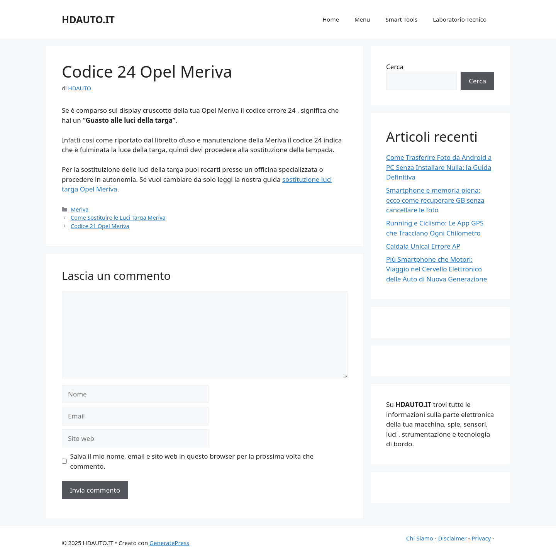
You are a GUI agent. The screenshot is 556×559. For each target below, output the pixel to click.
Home (330, 19)
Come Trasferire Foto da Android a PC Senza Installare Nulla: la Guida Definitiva (439, 167)
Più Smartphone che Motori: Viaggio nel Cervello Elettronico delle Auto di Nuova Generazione (436, 269)
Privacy (481, 538)
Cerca (394, 66)
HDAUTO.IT (88, 19)
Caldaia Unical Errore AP (423, 246)
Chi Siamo (419, 538)
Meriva (79, 209)
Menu (362, 19)
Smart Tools (402, 19)
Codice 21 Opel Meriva (100, 226)
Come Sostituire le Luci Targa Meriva (118, 217)
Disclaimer (452, 538)
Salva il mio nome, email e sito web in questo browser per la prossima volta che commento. (192, 461)
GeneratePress (169, 543)
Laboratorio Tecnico (459, 19)
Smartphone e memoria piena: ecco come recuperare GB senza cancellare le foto (435, 200)
